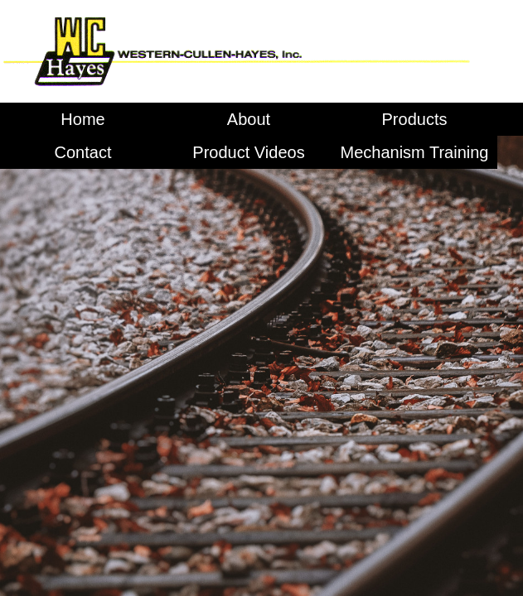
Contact (83, 152)
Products (415, 119)
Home (82, 119)
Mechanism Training (415, 152)
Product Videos (248, 152)
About (248, 119)
